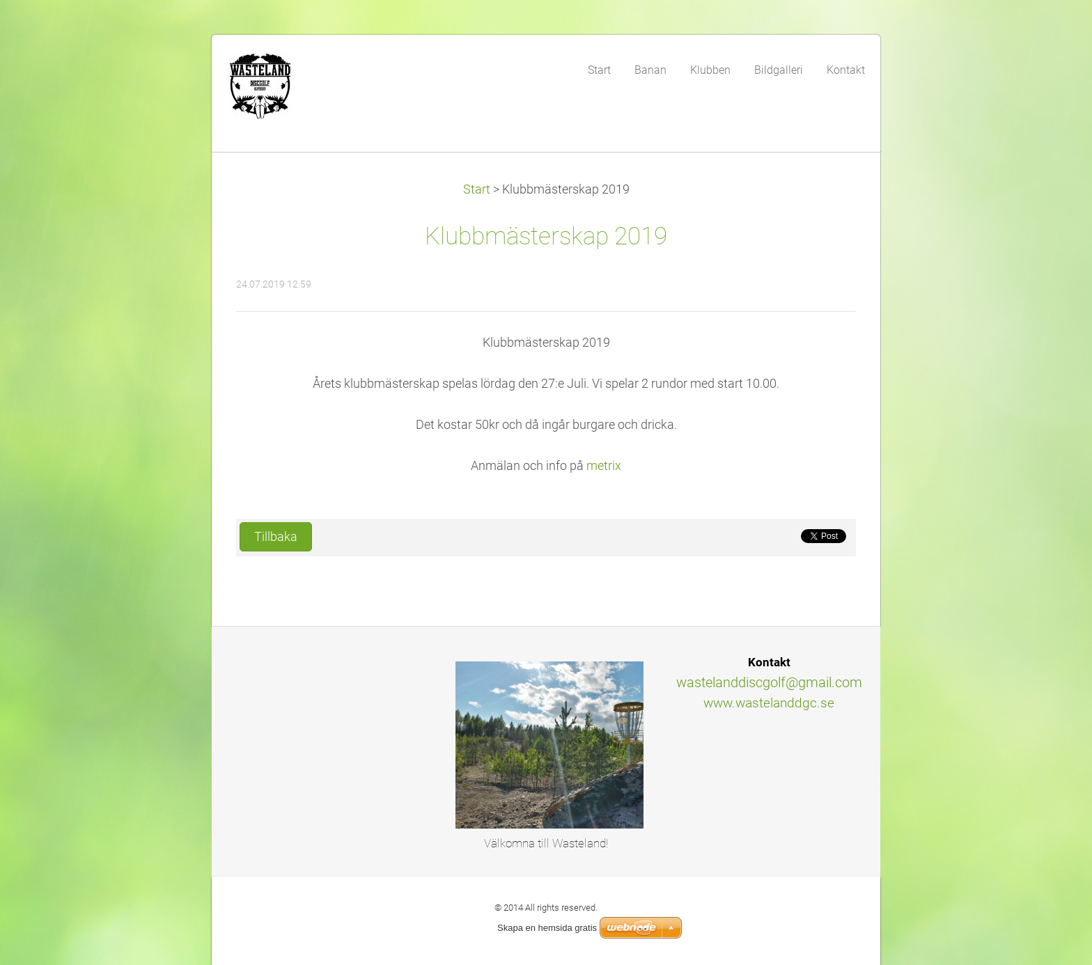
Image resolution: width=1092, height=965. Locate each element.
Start (476, 189)
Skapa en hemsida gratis (547, 928)
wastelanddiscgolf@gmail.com (769, 682)
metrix (603, 466)
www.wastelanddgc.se (768, 703)
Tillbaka (275, 537)
